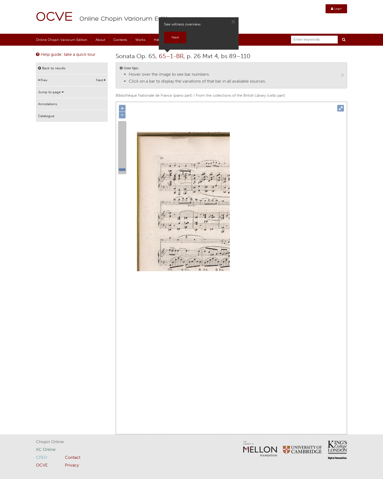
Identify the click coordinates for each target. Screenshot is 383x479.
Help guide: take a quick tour (65, 54)
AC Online (46, 449)
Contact (72, 457)
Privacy (72, 465)
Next (101, 80)
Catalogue (46, 116)
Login (336, 8)
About (100, 40)
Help (157, 40)
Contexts (120, 40)
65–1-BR (171, 56)
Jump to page (51, 92)
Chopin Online (50, 441)
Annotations (47, 104)
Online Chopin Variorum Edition (127, 19)
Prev (42, 80)
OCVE (54, 17)
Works (140, 40)
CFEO (41, 457)
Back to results (51, 68)
